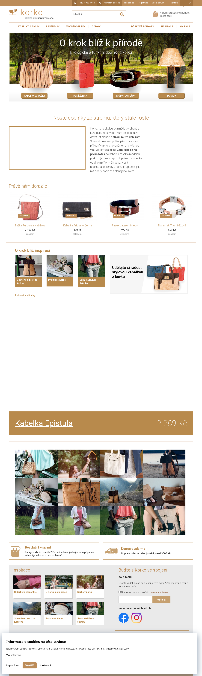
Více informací (13, 654)
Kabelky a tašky (34, 95)
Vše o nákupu (158, 3)
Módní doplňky (126, 95)
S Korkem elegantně (25, 592)
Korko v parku (84, 592)
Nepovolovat (12, 665)
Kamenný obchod (112, 3)
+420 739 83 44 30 (86, 3)
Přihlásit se (129, 3)
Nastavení (45, 665)
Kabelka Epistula (44, 423)
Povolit (29, 665)
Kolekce (185, 26)
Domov (171, 95)
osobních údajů (159, 592)
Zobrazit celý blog (25, 295)
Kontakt (174, 3)
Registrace (143, 3)
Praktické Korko (57, 279)
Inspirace (166, 26)
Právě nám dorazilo (28, 186)
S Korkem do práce (56, 592)
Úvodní (12, 26)
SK (190, 3)
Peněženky (80, 95)
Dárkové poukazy (142, 26)
